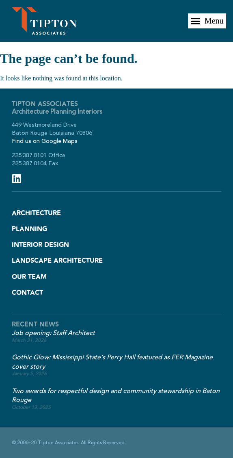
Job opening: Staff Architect (53, 333)
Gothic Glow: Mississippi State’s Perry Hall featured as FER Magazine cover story (112, 362)
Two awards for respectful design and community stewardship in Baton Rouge (116, 395)
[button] (207, 21)
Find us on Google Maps (45, 141)
